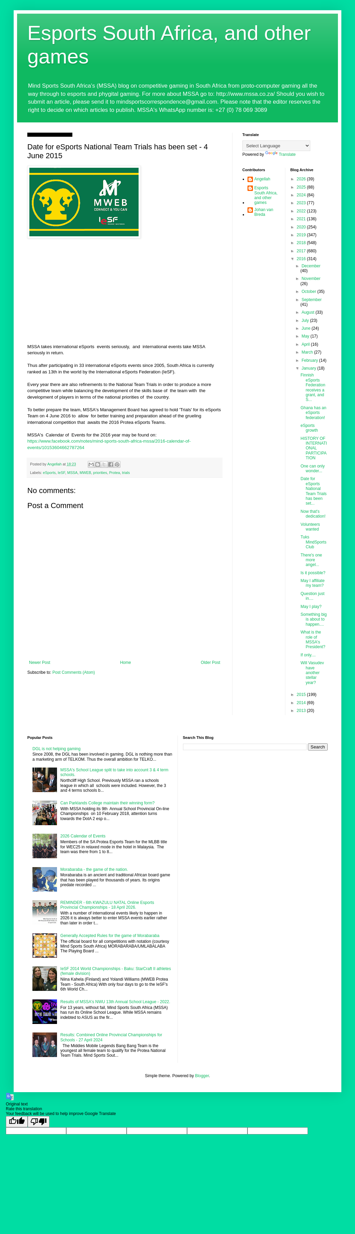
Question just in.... (312, 596)
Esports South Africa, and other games (266, 195)
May (305, 336)
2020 (302, 227)
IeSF (61, 473)
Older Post (210, 662)
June (306, 328)
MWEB (85, 473)
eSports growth (309, 428)
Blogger (202, 1075)
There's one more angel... (311, 560)
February (310, 360)
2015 (302, 694)
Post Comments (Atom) (73, 672)
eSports (49, 473)
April (306, 344)
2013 (302, 710)
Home (125, 662)
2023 (302, 202)
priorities (100, 473)
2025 (302, 187)
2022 (302, 211)
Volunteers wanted (310, 527)
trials (126, 473)
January (309, 368)
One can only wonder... (312, 468)
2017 (302, 251)
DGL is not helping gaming (56, 748)
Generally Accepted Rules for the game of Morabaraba (109, 935)
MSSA (72, 473)
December (310, 266)
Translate (280, 154)
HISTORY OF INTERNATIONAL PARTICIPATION (313, 448)
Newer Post (39, 662)
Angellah (262, 179)
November (310, 278)
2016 (302, 258)
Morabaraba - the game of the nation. (94, 869)
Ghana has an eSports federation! (313, 412)
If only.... (307, 655)
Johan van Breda (263, 212)
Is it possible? (312, 572)
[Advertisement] (124, 292)
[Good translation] (17, 1121)
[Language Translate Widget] (276, 145)
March (307, 352)
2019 (302, 235)
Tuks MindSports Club (313, 542)
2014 (302, 702)
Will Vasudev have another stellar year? (312, 672)
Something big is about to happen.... (313, 619)
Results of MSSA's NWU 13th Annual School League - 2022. (115, 1001)
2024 (302, 195)
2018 (302, 242)
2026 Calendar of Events (82, 836)
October (309, 291)
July (305, 320)
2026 (302, 179)
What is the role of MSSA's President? (312, 639)
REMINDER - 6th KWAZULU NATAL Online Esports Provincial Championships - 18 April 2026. (107, 905)
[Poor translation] (38, 1121)
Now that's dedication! (312, 514)
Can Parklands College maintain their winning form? (107, 803)
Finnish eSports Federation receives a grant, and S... (312, 387)
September (311, 299)
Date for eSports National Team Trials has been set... (313, 491)
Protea (114, 473)
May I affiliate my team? (312, 583)
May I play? (310, 606)
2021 (302, 219)
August (308, 312)
